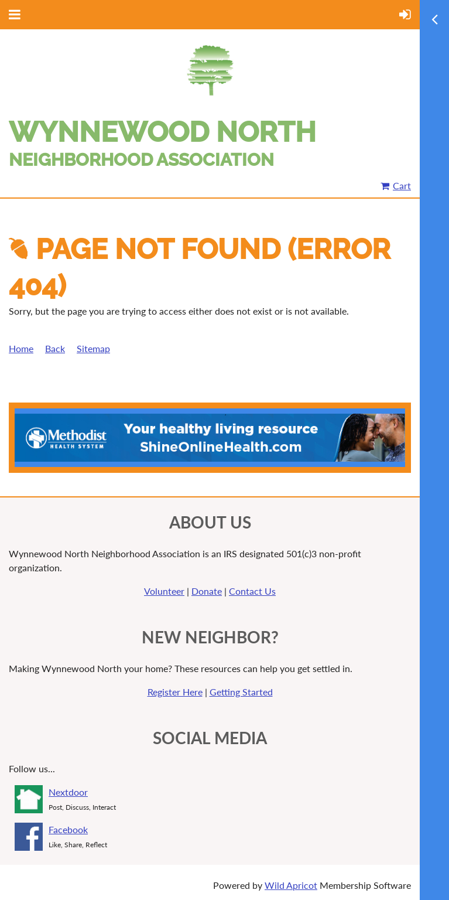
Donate (206, 590)
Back (55, 348)
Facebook (68, 829)
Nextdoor (68, 791)
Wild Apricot (291, 885)
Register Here (175, 691)
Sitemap (93, 348)
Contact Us (252, 590)
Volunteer (164, 590)
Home (21, 348)
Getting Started (241, 691)
